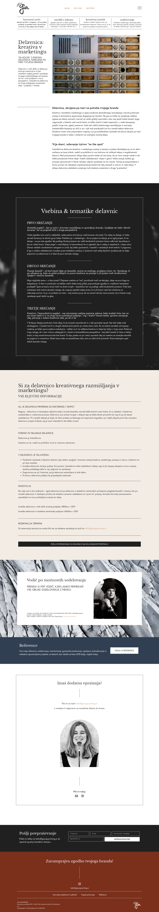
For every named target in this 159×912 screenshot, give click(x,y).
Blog (67, 8)
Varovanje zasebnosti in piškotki (65, 895)
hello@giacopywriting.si (79, 888)
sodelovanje (127, 19)
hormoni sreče (32, 19)
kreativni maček (95, 19)
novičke (90, 8)
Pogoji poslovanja (88, 895)
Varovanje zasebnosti (69, 616)
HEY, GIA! (78, 8)
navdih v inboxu (63, 19)
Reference (102, 895)
